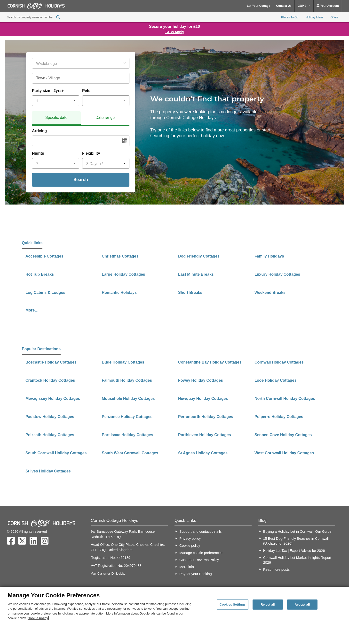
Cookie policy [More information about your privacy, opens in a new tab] (38, 618)
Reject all (268, 604)
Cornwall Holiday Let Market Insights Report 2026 (297, 560)
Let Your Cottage (258, 6)
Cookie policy (189, 545)
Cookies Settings (233, 604)
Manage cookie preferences (200, 553)
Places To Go (289, 17)
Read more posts (276, 569)
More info (186, 567)
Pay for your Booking (195, 574)
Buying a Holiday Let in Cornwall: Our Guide (297, 531)
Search (80, 179)
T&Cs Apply (174, 32)
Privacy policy (190, 538)
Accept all (302, 604)
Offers (334, 17)
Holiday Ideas (314, 17)
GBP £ (304, 6)
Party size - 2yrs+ (48, 91)
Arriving (39, 131)
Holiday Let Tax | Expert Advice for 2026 (294, 551)
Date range (105, 117)
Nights (38, 153)
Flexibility (91, 153)
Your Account (328, 6)
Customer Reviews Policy (199, 560)
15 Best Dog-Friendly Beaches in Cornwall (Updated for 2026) (296, 541)
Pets (86, 91)
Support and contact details (200, 531)
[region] (174, 605)
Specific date (56, 117)
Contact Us (283, 6)
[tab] (56, 118)
